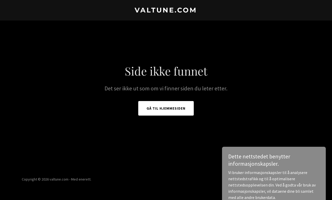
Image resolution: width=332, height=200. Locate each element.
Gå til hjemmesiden (166, 108)
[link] (166, 11)
